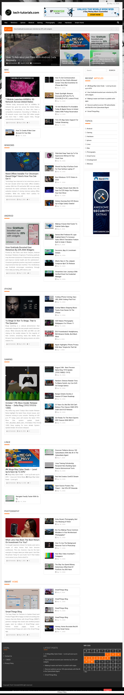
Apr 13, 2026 (60, 125)
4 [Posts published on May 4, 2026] (86, 658)
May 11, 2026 (21, 273)
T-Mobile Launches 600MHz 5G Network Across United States (19, 100)
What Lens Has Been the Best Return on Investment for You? (22, 541)
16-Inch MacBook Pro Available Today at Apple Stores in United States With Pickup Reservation (66, 109)
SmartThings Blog (13, 611)
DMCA (8, 660)
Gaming (40, 23)
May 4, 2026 (21, 122)
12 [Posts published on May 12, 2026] (92, 662)
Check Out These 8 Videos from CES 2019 (29, 60)
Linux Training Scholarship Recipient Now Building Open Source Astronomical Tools (65, 465)
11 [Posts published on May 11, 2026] (86, 662)
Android (31, 23)
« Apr (85, 672)
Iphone (22, 23)
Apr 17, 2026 (60, 548)
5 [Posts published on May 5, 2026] (91, 658)
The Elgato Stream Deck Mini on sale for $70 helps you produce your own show (67, 190)
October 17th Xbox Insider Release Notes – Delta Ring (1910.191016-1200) (21, 405)
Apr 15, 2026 (60, 195)
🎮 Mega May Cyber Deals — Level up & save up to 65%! (74, 46)
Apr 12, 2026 (60, 315)
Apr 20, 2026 (60, 412)
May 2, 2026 (21, 199)
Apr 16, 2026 (60, 101)
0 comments (35, 63)
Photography (50, 23)
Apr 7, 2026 (60, 350)
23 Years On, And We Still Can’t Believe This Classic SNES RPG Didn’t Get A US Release (66, 407)
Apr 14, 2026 (60, 114)
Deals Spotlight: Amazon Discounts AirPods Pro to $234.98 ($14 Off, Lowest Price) (66, 96)
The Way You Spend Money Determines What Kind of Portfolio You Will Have (65, 567)
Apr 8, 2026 (60, 339)
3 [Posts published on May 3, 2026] (118, 654)
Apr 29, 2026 (60, 171)
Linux (60, 23)
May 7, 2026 (60, 458)
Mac (6, 23)
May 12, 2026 (21, 483)
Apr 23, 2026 (60, 266)
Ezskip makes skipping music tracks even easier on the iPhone (66, 310)
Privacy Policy (9, 663)
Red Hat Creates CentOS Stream (66, 477)
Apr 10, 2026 (21, 135)
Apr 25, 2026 (60, 375)
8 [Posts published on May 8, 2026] (107, 658)
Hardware (68, 23)
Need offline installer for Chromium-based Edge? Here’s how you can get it (22, 176)
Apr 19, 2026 (60, 423)
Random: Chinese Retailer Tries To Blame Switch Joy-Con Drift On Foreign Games (66, 383)
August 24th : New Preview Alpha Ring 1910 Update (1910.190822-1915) (65, 370)
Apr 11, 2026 (60, 631)
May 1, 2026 (21, 560)
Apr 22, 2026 (60, 279)
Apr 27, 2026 (60, 88)
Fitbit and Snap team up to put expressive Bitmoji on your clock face (66, 155)
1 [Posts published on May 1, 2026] (107, 654)
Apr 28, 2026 (60, 524)
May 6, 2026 (21, 635)
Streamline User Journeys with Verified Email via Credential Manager (66, 274)
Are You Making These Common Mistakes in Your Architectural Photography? (66, 532)
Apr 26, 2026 (60, 255)
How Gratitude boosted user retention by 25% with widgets (103, 46)
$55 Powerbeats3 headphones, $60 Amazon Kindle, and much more (66, 334)
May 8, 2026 (60, 229)
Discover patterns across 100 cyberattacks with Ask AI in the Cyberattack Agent (103, 61)
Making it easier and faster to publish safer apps (73, 62)
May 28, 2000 (23, 63)
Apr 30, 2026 (60, 161)
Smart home (79, 23)
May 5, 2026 (60, 244)
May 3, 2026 (21, 344)
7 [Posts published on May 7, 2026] (102, 658)
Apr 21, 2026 (60, 182)
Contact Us (8, 656)
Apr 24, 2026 (60, 471)
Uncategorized (92, 160)
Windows (14, 23)
